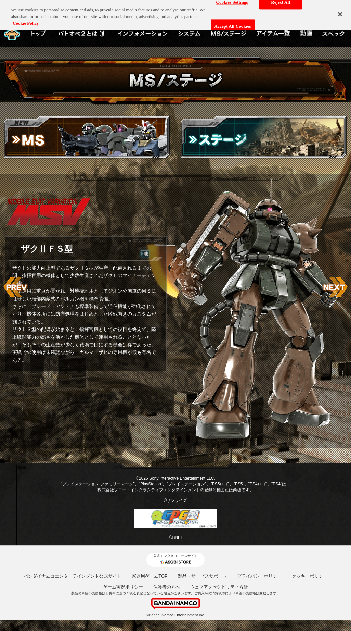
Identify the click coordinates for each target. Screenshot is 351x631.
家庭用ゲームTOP (150, 576)
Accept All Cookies (232, 23)
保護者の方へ (166, 587)
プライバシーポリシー (259, 576)
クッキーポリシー (309, 576)
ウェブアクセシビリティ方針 (219, 587)
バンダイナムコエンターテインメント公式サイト (72, 576)
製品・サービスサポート (202, 576)
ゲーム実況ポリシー (123, 587)
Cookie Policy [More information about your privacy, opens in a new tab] (26, 20)
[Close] (340, 11)
